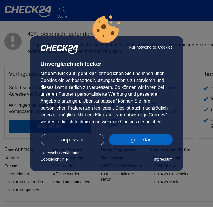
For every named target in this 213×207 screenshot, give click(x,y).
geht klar (141, 140)
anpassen (72, 140)
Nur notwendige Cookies (151, 47)
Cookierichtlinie (54, 159)
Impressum (162, 159)
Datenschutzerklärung (60, 153)
